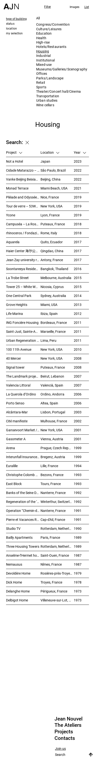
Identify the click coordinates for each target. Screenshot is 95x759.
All (38, 18)
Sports (41, 87)
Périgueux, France (54, 591)
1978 (77, 582)
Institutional (45, 60)
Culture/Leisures (48, 29)
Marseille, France (53, 331)
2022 (77, 170)
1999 (77, 448)
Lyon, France (50, 215)
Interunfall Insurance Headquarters (23, 457)
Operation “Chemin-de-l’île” (23, 510)
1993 (77, 474)
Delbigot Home (17, 600)
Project (14, 152)
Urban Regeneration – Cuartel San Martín (23, 340)
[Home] (11, 4)
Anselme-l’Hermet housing (23, 555)
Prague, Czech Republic (57, 448)
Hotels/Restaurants (51, 46)
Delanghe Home (18, 591)
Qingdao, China (52, 251)
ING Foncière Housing (22, 322)
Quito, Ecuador (52, 242)
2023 (77, 161)
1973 (77, 591)
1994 (77, 465)
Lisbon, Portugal (53, 412)
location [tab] (11, 28)
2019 (77, 197)
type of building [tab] (16, 19)
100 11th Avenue (18, 349)
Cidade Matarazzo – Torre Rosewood (23, 170)
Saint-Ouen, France (55, 555)
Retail (40, 82)
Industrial (43, 55)
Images (75, 7)
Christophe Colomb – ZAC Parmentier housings (23, 474)
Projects (63, 732)
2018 (77, 224)
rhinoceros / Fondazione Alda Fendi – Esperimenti (23, 233)
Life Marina (14, 313)
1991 (77, 510)
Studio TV (13, 528)
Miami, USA (49, 304)
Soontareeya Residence (23, 268)
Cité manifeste (16, 421)
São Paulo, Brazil (53, 170)
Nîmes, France (51, 564)
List (86, 7)
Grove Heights (16, 304)
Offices (41, 73)
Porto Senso (15, 403)
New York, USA (51, 206)
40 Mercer (13, 358)
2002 (77, 421)
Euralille (12, 465)
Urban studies (46, 100)
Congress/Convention (53, 24)
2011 (77, 322)
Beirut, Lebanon (52, 376)
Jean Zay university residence (23, 260)
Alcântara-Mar (17, 412)
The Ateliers (67, 725)
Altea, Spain (49, 403)
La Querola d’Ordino (21, 394)
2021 (77, 188)
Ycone (10, 215)
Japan (45, 161)
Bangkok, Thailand (54, 268)
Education (44, 33)
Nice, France (50, 197)
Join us (60, 749)
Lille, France (49, 465)
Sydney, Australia (53, 295)
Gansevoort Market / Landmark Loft (23, 430)
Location (50, 152)
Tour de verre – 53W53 (23, 206)
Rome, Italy (49, 233)
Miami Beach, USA (54, 188)
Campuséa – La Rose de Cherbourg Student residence (23, 224)
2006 (77, 394)
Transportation (47, 96)
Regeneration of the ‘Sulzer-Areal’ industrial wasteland (23, 501)
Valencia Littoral (18, 385)
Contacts (64, 738)
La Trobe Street (17, 277)
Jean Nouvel (68, 719)
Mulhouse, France (54, 421)
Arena (10, 448)
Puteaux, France (53, 224)
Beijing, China (51, 179)
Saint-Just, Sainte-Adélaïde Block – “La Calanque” (23, 331)
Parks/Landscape (49, 78)
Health (41, 38)
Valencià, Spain (52, 385)
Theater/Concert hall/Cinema (58, 91)
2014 (77, 295)
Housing (42, 51)
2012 (77, 313)
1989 (77, 537)
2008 (77, 358)
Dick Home (14, 582)
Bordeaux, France (54, 322)
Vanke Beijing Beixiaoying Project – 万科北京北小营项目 (23, 179)
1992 (77, 492)
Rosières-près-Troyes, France (57, 573)
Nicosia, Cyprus (52, 286)
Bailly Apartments (19, 537)
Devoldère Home (18, 573)
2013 (77, 304)
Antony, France (52, 260)
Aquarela (13, 242)
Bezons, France (52, 474)
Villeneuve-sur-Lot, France (57, 600)
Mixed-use (44, 64)
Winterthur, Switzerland (57, 501)
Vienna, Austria (52, 439)
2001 (77, 430)
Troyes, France (51, 582)
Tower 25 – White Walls (23, 286)
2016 (77, 268)
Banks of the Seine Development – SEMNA (23, 492)
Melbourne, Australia (56, 277)
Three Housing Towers (22, 546)
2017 (77, 242)
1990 (77, 528)
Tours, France (51, 483)
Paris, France (50, 537)
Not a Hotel (14, 161)
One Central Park (18, 295)
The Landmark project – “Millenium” (23, 376)
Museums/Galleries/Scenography (61, 69)
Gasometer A (16, 439)
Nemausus (14, 564)
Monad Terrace (17, 188)
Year (80, 152)
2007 (77, 376)
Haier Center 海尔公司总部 (23, 251)
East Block (14, 483)
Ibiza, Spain (49, 313)
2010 (77, 349)
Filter (47, 6)
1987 (77, 555)
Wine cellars (45, 105)
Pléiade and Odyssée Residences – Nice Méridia (23, 197)
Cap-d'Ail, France (53, 519)
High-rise (43, 42)
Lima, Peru (48, 340)
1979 (77, 573)
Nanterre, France (53, 492)
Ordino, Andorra (52, 394)
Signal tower (15, 367)
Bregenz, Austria (53, 457)
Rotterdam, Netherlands (57, 528)
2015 (77, 277)
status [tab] (10, 23)
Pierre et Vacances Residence (23, 519)
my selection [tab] (14, 33)
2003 (77, 412)
